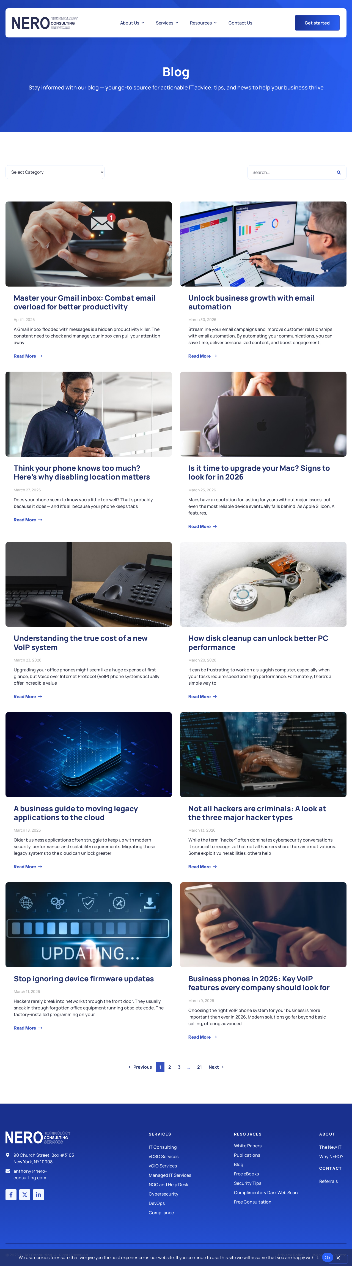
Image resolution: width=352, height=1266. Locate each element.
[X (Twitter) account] (24, 1194)
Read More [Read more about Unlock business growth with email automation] (199, 356)
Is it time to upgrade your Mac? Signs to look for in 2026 (259, 472)
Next (216, 1067)
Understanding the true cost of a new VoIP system (81, 642)
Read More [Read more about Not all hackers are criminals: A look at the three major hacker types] (199, 866)
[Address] (42, 1158)
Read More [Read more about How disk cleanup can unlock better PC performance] (199, 696)
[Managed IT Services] (191, 1175)
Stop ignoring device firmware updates (84, 978)
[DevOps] (191, 1203)
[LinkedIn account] (38, 1194)
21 (201, 1066)
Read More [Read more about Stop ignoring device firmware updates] (25, 1028)
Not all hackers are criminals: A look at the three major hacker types (257, 812)
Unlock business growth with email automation (251, 302)
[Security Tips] (276, 1183)
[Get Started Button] (317, 23)
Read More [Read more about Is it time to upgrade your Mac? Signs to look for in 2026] (199, 526)
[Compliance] (191, 1212)
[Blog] (276, 1164)
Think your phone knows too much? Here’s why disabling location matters (82, 472)
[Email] (42, 1174)
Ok (328, 1257)
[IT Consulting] (191, 1147)
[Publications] (276, 1155)
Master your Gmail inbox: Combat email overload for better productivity (85, 302)
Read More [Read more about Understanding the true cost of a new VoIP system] (25, 696)
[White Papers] (276, 1145)
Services (160, 1134)
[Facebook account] (11, 1194)
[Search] (338, 172)
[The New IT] (332, 1147)
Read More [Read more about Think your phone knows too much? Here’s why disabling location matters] (25, 519)
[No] (338, 1259)
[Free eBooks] (276, 1173)
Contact (330, 1168)
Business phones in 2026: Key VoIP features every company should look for (259, 982)
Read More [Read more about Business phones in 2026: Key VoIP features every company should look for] (199, 1037)
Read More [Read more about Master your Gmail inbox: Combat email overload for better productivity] (25, 356)
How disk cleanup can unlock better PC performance (258, 642)
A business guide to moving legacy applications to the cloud (76, 812)
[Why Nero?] (332, 1156)
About (327, 1134)
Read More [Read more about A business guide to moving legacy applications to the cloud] (25, 866)
